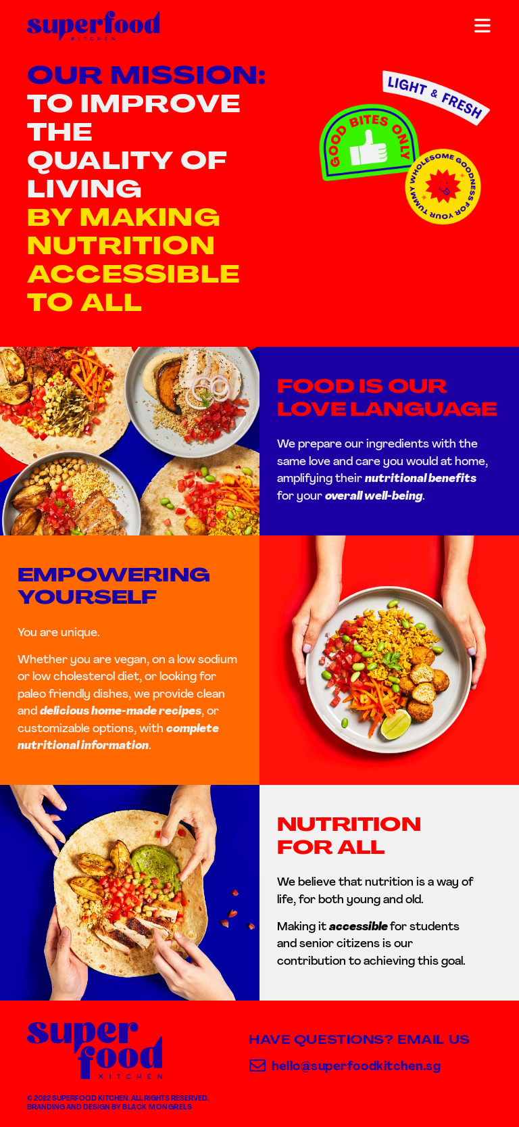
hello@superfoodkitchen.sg (356, 1067)
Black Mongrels (157, 1107)
